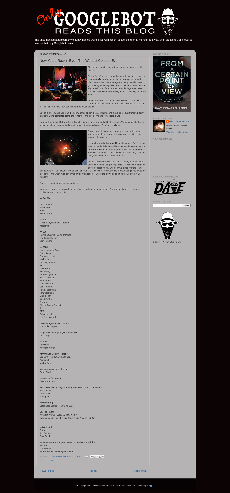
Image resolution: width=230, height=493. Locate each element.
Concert (49, 460)
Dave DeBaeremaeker (179, 121)
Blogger (150, 485)
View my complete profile (177, 132)
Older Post (140, 470)
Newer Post (46, 470)
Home (93, 470)
